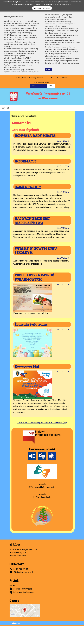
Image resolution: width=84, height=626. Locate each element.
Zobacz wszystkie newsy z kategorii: (42, 422)
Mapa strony (31, 78)
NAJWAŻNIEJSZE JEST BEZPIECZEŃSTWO (32, 220)
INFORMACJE (25, 161)
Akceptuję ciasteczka (42, 8)
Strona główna (21, 78)
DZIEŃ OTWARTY (28, 186)
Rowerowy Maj (27, 366)
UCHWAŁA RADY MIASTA (35, 135)
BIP (13, 585)
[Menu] (42, 108)
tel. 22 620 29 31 (19, 569)
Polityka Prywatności (21, 588)
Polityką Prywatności (60, 2)
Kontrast (65, 78)
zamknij (48, 69)
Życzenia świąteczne (31, 324)
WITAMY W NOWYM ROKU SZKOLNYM (36, 250)
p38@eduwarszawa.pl (21, 572)
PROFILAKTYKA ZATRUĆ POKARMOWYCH (34, 277)
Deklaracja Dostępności (22, 592)
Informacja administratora (42, 82)
